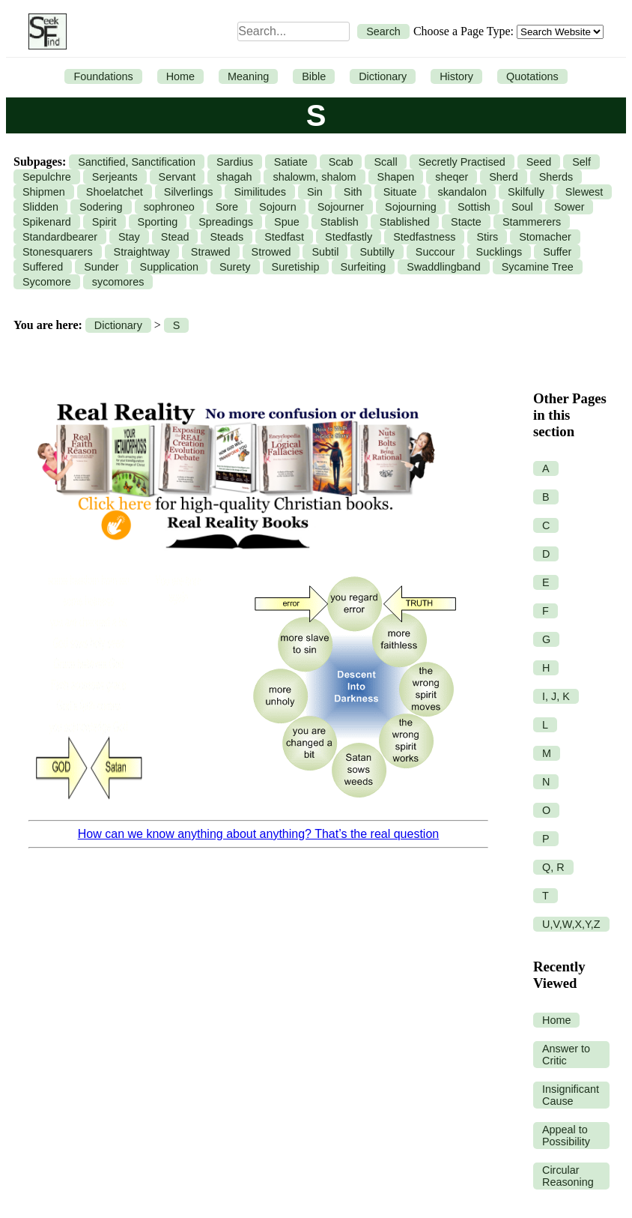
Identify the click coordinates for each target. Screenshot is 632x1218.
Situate (400, 192)
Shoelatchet (114, 192)
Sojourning (411, 207)
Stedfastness (424, 237)
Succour (435, 252)
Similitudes (260, 192)
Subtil (325, 252)
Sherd (503, 177)
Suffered (42, 267)
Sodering (101, 207)
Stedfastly (348, 237)
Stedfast (284, 237)
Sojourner (340, 207)
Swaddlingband (443, 267)
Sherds (556, 177)
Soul (522, 207)
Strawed (211, 252)
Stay (129, 237)
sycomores (118, 282)
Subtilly (376, 252)
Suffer (557, 252)
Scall (385, 162)
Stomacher (545, 237)
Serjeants (115, 177)
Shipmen (43, 192)
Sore (227, 207)
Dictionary (383, 76)
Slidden (40, 207)
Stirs (487, 237)
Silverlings (188, 192)
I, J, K (556, 696)
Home (180, 76)
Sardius (234, 162)
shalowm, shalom (314, 177)
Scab (341, 162)
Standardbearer (59, 237)
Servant (177, 177)
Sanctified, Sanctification (136, 162)
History (456, 76)
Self (581, 162)
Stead (175, 237)
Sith (353, 192)
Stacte (466, 222)
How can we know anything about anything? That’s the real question (258, 833)
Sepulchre (46, 177)
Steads (226, 237)
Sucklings (499, 252)
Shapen (396, 177)
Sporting (158, 222)
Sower (569, 207)
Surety (235, 267)
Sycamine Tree (538, 267)
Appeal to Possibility (566, 1136)
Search (383, 31)
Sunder (101, 267)
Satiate (291, 162)
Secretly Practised (462, 162)
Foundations (103, 76)
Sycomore (46, 282)
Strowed (271, 252)
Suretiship (296, 267)
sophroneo (169, 207)
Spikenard (46, 222)
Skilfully (526, 192)
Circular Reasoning (568, 1176)
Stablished (405, 222)
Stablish (339, 222)
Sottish (474, 207)
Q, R (553, 867)
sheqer (451, 177)
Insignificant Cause (570, 1095)
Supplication (169, 267)
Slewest (584, 192)
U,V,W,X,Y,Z (571, 924)
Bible (314, 76)
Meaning (248, 76)
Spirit (104, 222)
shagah (234, 177)
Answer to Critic (566, 1055)
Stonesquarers (57, 252)
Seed (539, 162)
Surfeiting (363, 267)
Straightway (142, 252)
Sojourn (278, 207)
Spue (287, 222)
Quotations (532, 76)
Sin (315, 192)
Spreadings (225, 222)
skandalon (462, 192)
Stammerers (531, 222)
